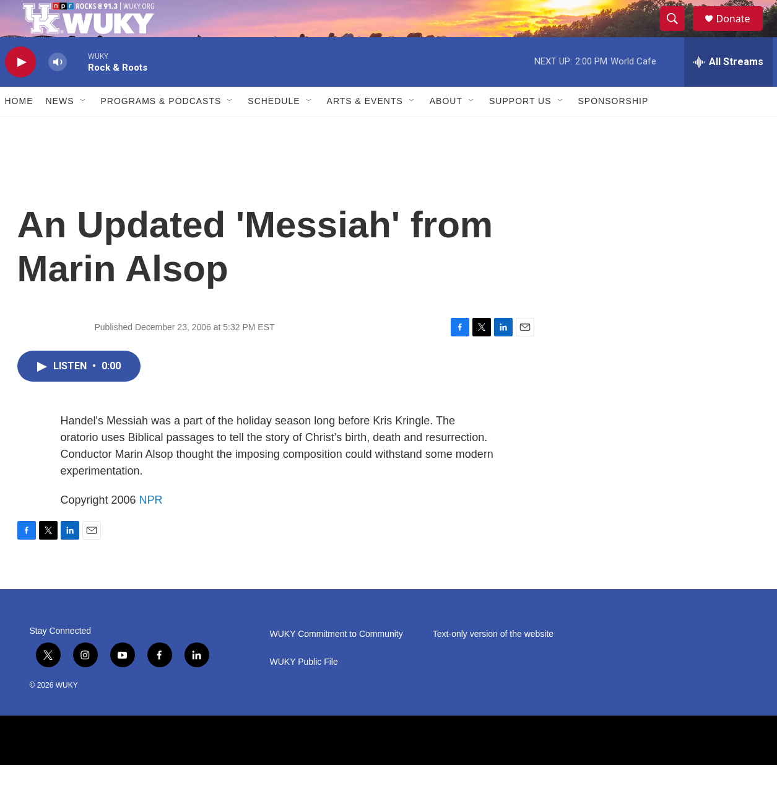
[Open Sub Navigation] (84, 129)
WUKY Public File (304, 689)
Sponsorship (613, 129)
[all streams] (728, 90)
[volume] (57, 90)
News (60, 129)
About (446, 129)
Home (19, 129)
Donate (741, 32)
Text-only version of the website (493, 662)
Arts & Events (365, 129)
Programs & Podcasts (161, 129)
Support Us (520, 129)
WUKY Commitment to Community (336, 662)
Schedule (274, 129)
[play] (20, 90)
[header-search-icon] (678, 32)
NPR (151, 528)
